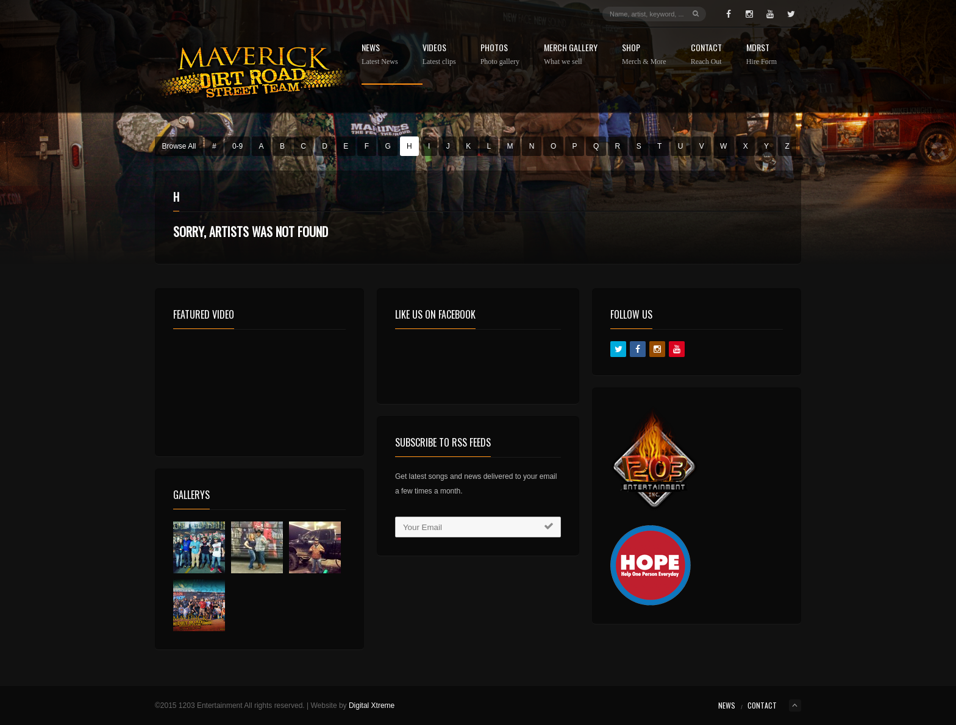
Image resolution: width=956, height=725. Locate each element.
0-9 (237, 146)
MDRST (761, 54)
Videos (439, 54)
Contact (706, 54)
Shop (644, 54)
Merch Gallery (571, 54)
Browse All (179, 146)
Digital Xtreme (371, 705)
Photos (499, 54)
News (380, 54)
